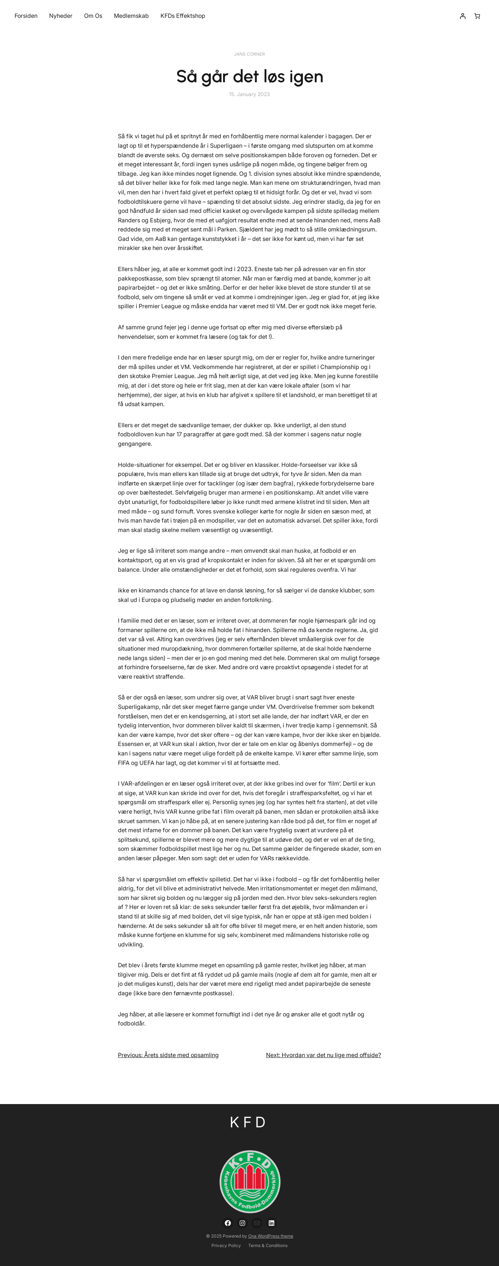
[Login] (462, 16)
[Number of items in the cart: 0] (477, 16)
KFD (249, 1122)
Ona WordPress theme (270, 1236)
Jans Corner (249, 54)
